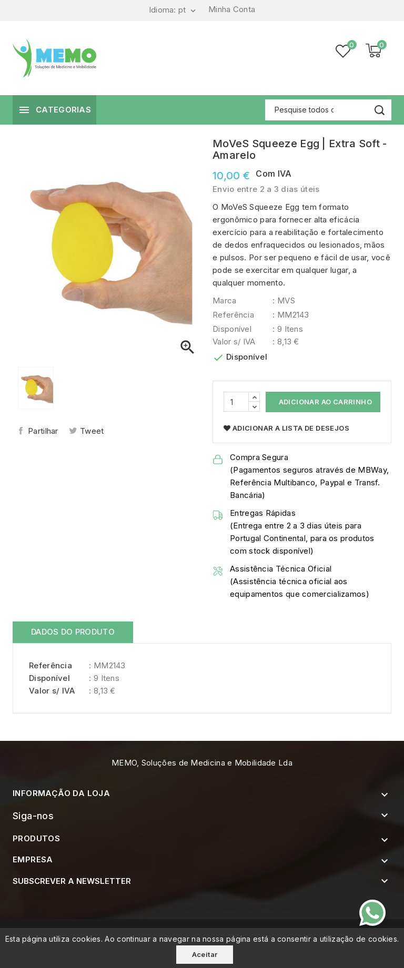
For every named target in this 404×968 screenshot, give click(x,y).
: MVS (283, 300)
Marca (225, 300)
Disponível (232, 329)
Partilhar (43, 431)
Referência (233, 315)
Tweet (92, 431)
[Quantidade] (236, 402)
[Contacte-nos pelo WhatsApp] (372, 913)
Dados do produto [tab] (73, 632)
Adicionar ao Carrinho (324, 402)
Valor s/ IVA (234, 342)
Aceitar (205, 954)
